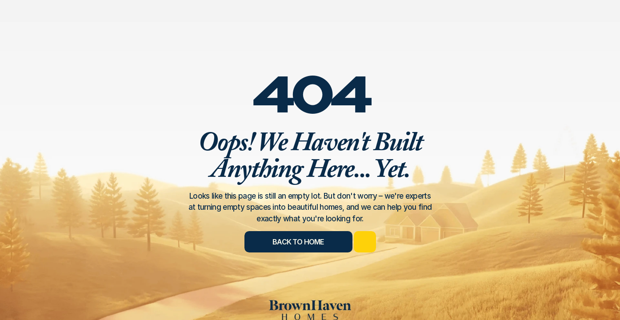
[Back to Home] (298, 241)
